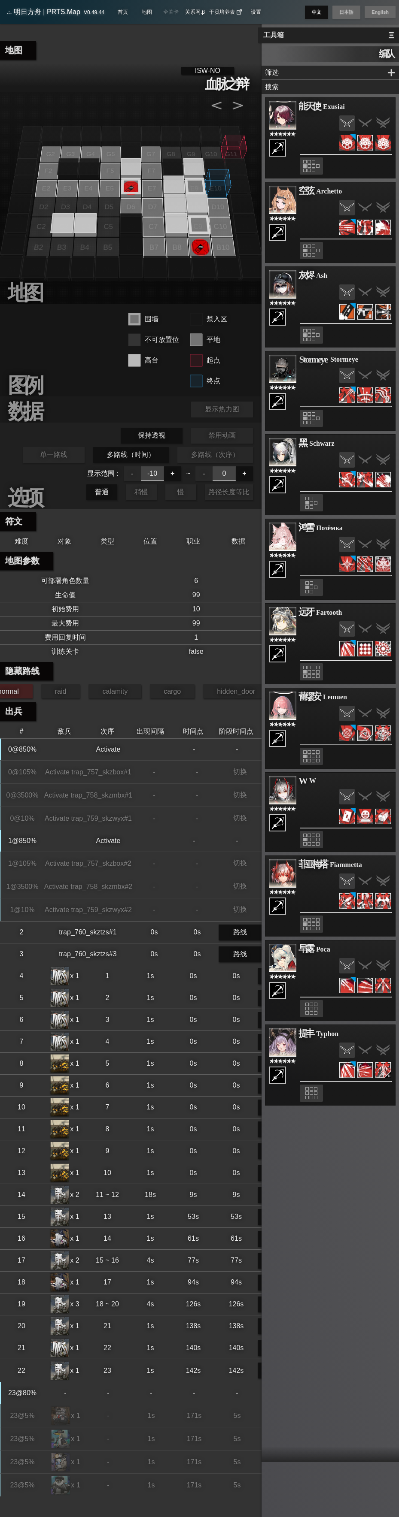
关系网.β (195, 12)
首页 (123, 12)
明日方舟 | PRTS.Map (55, 11)
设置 (256, 12)
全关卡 (171, 12)
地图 (147, 12)
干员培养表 (225, 12)
